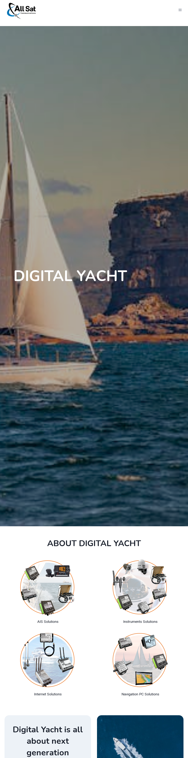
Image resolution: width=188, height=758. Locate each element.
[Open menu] (180, 10)
